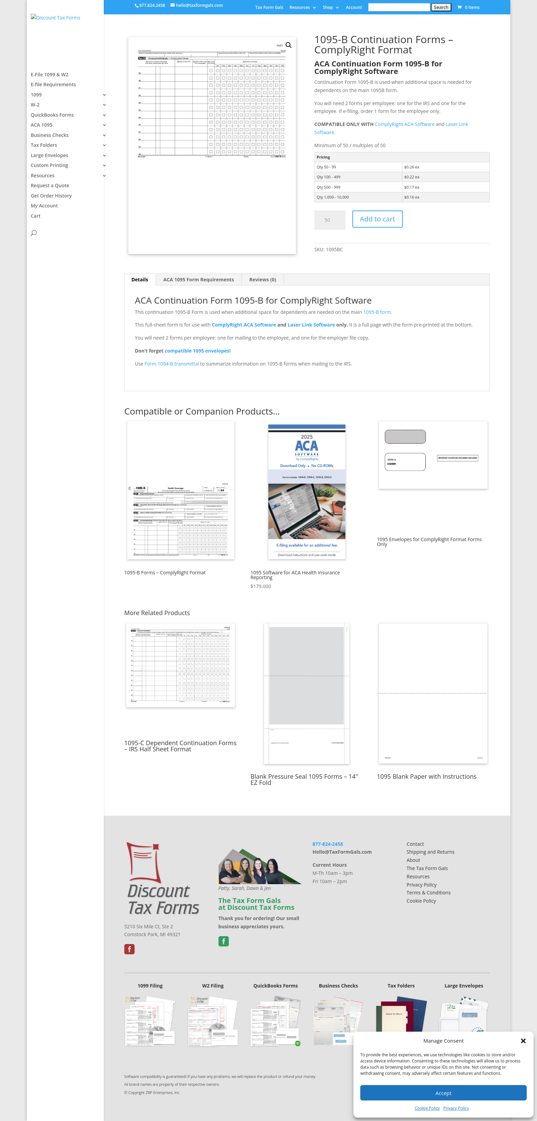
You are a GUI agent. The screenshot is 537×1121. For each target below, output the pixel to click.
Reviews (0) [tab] (262, 279)
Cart (36, 236)
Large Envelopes (49, 176)
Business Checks (50, 155)
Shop (328, 7)
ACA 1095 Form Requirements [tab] (198, 279)
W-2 (35, 125)
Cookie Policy (427, 1108)
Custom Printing (49, 185)
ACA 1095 (41, 145)
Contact (415, 844)
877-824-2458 (327, 844)
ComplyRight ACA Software (405, 124)
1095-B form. (378, 312)
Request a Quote (50, 206)
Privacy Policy (456, 1108)
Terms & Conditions (429, 892)
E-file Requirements (53, 105)
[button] (523, 1040)
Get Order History (51, 216)
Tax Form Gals (269, 7)
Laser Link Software (311, 324)
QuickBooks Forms (52, 135)
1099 (36, 115)
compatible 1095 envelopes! (198, 350)
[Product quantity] (330, 220)
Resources (299, 7)
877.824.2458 (152, 5)
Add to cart (377, 219)
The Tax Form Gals (427, 868)
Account (354, 7)
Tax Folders (44, 165)
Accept (444, 1093)
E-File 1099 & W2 (49, 95)
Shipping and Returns (430, 852)
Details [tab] (140, 279)
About (413, 860)
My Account (44, 226)
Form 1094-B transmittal (172, 363)
